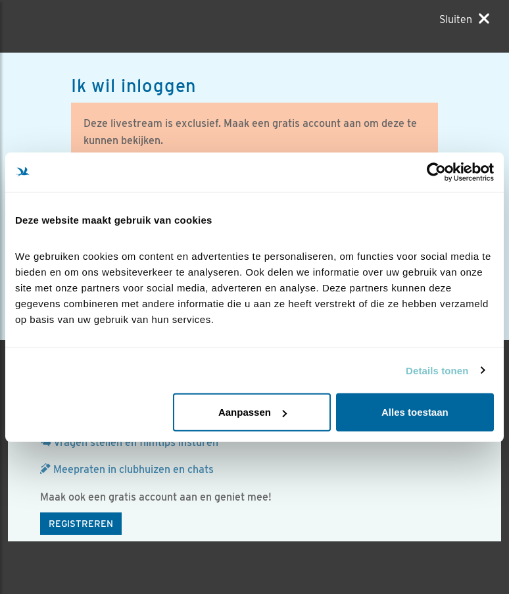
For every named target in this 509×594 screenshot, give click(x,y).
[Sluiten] (464, 19)
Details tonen (437, 370)
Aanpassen (252, 412)
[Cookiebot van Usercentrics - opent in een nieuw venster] (436, 172)
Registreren (81, 523)
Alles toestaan (414, 412)
